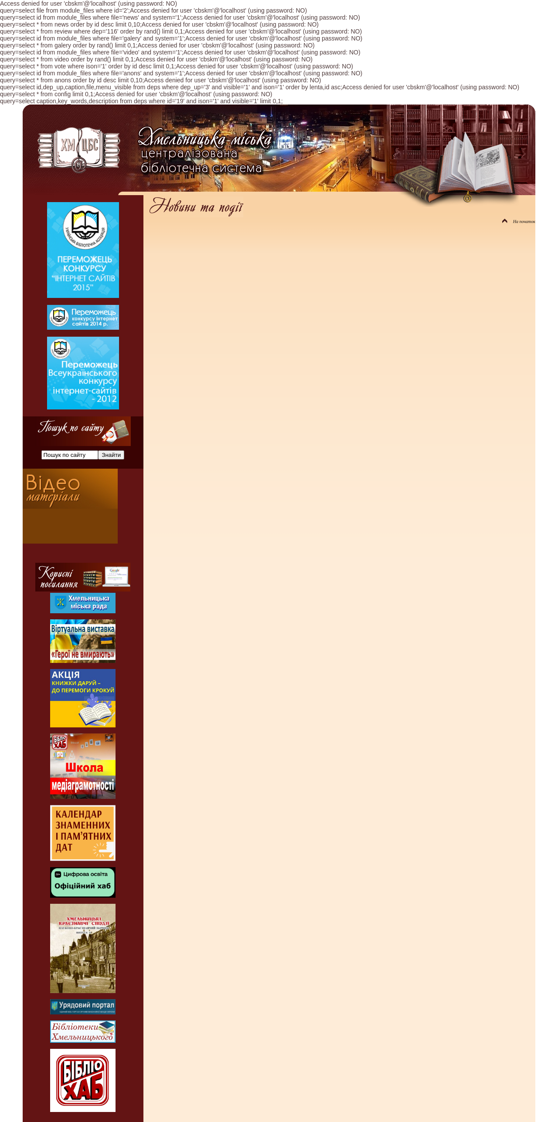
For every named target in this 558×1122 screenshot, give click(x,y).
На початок (518, 221)
